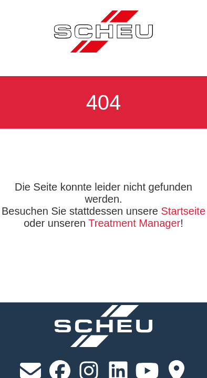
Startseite (183, 211)
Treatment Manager (134, 223)
